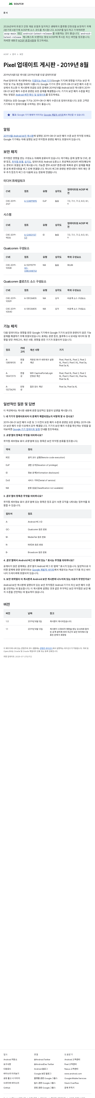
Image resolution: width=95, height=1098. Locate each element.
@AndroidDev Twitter (44, 1064)
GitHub (7, 1087)
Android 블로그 (41, 1069)
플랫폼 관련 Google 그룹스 (46, 1078)
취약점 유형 (17, 161)
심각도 (28, 161)
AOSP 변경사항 (26, 40)
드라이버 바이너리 (11, 1083)
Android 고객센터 (72, 1059)
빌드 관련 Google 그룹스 (45, 1083)
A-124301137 (30, 235)
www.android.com (73, 1073)
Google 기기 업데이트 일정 (26, 429)
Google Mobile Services (75, 1078)
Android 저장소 (10, 1059)
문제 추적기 (69, 1087)
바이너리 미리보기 (11, 1073)
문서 (6, 12)
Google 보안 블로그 (42, 1073)
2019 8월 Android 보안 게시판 (19, 136)
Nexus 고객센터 (71, 1069)
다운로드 (7, 1069)
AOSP (6, 54)
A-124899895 (30, 201)
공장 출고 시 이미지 (12, 1078)
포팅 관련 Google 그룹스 (45, 1087)
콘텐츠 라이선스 (46, 648)
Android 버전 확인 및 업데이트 (31, 94)
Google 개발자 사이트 (54, 115)
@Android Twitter (42, 1059)
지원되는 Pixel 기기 (41, 80)
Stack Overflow (71, 1083)
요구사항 (7, 1064)
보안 (21, 54)
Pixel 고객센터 (70, 1064)
